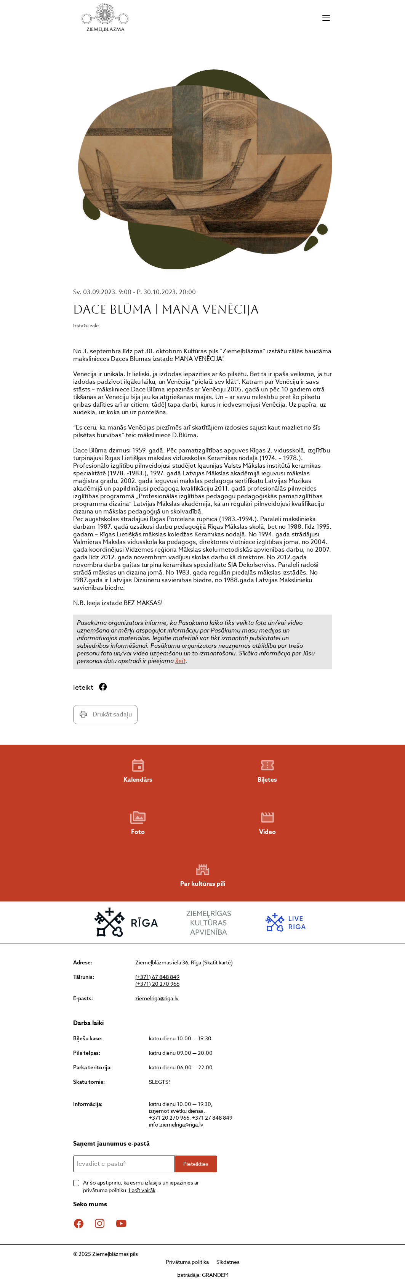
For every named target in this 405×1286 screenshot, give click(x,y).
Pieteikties (195, 1163)
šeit (180, 661)
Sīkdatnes (228, 1261)
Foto (138, 823)
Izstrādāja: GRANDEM (202, 1274)
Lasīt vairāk (142, 1190)
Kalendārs (137, 771)
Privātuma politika (187, 1261)
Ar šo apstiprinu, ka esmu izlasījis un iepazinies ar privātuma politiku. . (141, 1186)
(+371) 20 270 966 (157, 983)
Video (267, 823)
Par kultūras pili (202, 875)
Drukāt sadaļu (105, 714)
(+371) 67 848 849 (157, 977)
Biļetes (267, 771)
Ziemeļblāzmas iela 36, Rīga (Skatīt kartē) (184, 962)
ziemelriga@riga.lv (157, 998)
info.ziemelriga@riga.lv (176, 1124)
